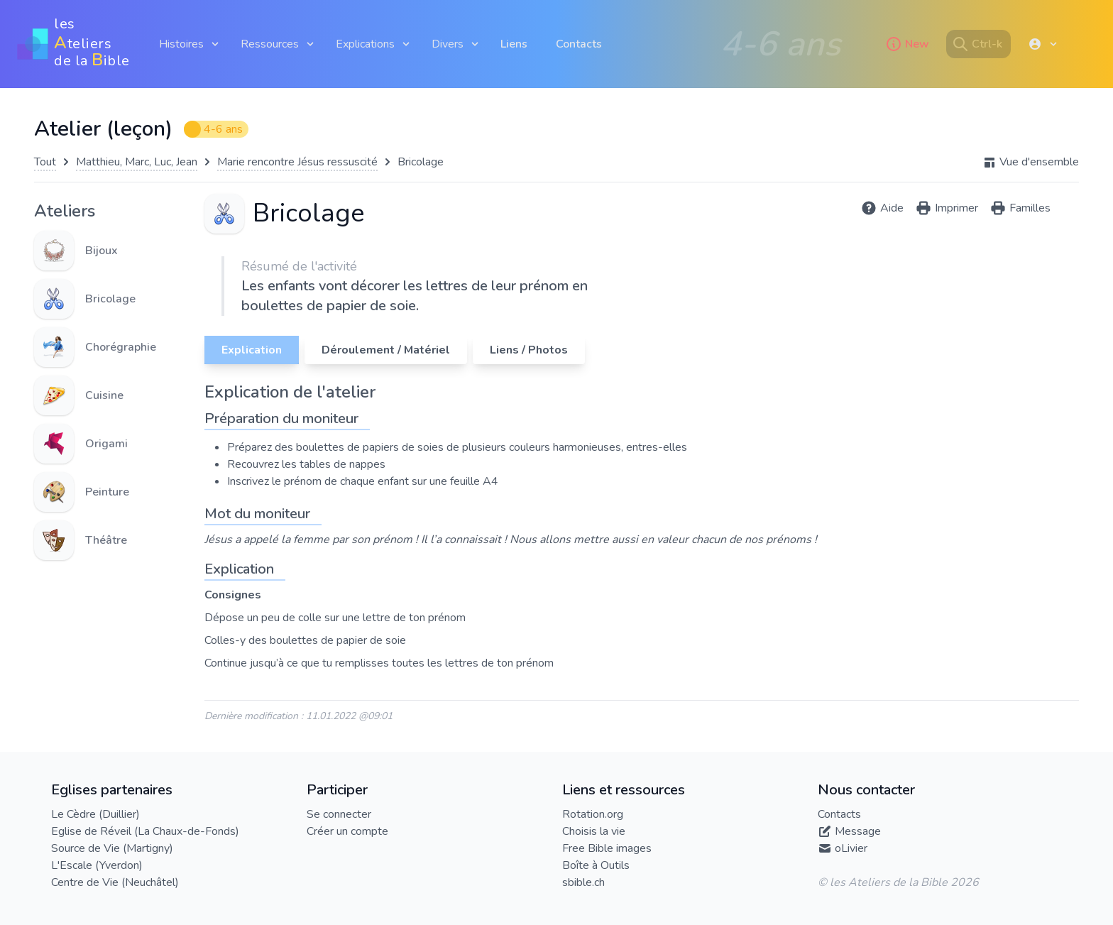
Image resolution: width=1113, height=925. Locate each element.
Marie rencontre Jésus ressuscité (297, 162)
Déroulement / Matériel (386, 350)
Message (858, 831)
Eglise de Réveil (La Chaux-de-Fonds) (145, 831)
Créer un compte (347, 831)
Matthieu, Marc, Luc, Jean (136, 162)
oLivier (851, 848)
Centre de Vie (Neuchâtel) (115, 882)
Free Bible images (607, 848)
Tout (45, 162)
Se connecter (339, 814)
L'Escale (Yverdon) (97, 865)
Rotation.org (592, 814)
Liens (513, 44)
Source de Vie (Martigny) (112, 848)
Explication (251, 350)
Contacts (579, 44)
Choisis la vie (593, 831)
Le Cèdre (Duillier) (95, 814)
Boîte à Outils (596, 865)
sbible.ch (583, 882)
